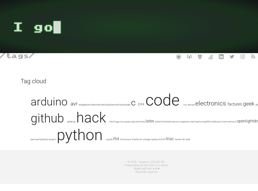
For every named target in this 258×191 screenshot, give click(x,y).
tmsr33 (155, 146)
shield (128, 146)
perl (198, 130)
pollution (205, 130)
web (181, 146)
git (111, 121)
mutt (139, 130)
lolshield (81, 130)
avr (93, 103)
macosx (90, 130)
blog (126, 104)
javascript (213, 121)
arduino (68, 101)
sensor (121, 146)
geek (103, 120)
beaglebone (104, 104)
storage (140, 146)
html (194, 121)
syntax (148, 146)
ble (122, 104)
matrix (113, 130)
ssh (134, 146)
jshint (53, 130)
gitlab (153, 121)
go (157, 121)
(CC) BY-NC (140, 169)
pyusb (103, 146)
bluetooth (134, 104)
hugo (199, 121)
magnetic (99, 130)
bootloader (144, 104)
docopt (211, 104)
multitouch (130, 130)
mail (107, 130)
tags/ (20, 56)
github (130, 118)
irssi (205, 121)
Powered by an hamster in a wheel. (129, 172)
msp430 (121, 130)
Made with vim (125, 175)
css (205, 104)
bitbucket (115, 104)
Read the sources (129, 179)
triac (164, 145)
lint (75, 130)
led (71, 130)
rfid (110, 145)
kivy (58, 130)
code (182, 100)
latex (65, 130)
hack (174, 117)
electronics (65, 120)
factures (90, 121)
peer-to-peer (189, 130)
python (73, 142)
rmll (115, 146)
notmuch (146, 130)
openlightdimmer (167, 130)
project (213, 130)
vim (177, 146)
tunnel (172, 146)
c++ (161, 104)
